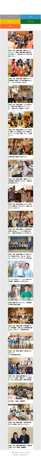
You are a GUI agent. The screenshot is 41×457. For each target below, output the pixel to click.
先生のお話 (10, 21)
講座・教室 (30, 21)
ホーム (10, 16)
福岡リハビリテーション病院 (22, 452)
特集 (31, 16)
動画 (10, 26)
